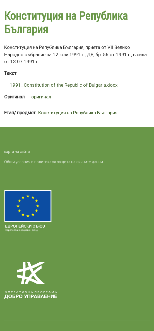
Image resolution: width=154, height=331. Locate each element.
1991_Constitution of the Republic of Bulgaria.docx (64, 85)
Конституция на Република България (77, 112)
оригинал (41, 97)
